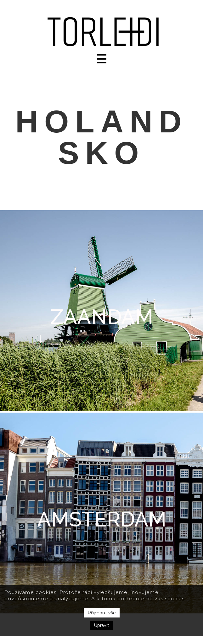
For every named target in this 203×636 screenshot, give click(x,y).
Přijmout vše (101, 613)
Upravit (101, 625)
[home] (101, 31)
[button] (102, 59)
